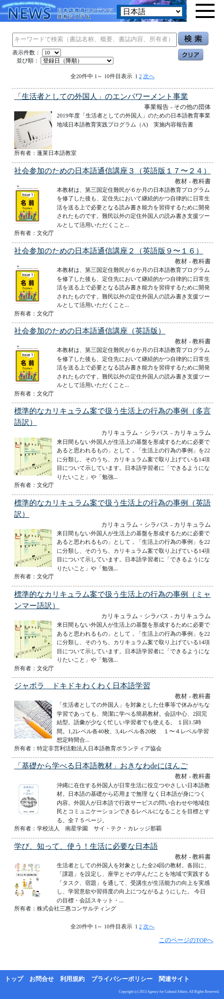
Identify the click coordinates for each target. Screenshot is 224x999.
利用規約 (72, 979)
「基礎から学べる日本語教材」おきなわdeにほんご (101, 766)
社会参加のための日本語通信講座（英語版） (89, 331)
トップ (14, 979)
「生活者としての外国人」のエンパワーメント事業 (101, 96)
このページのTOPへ (186, 940)
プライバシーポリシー (122, 979)
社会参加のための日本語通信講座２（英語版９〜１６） (108, 251)
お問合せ (41, 979)
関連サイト (174, 979)
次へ (149, 76)
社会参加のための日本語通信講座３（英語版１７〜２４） (112, 171)
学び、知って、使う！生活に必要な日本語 (86, 846)
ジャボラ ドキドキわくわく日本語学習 (82, 686)
